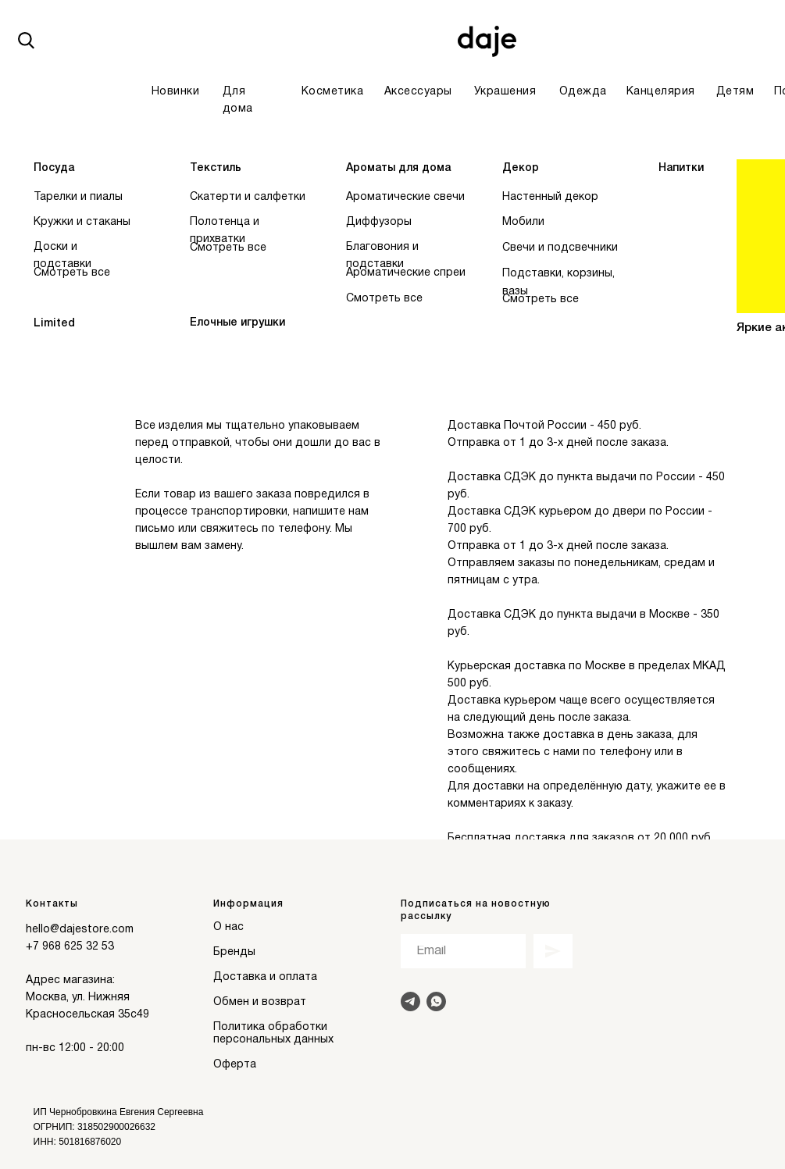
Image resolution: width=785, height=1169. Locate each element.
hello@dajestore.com (80, 930)
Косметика (333, 92)
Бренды (234, 952)
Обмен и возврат (259, 1002)
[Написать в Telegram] (410, 1001)
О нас (228, 927)
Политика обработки (270, 1027)
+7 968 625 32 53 (70, 947)
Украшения (505, 92)
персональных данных (273, 1040)
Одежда (583, 92)
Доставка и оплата (265, 977)
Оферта (234, 1065)
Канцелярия (660, 92)
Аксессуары (418, 92)
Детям (735, 92)
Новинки (176, 92)
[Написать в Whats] (436, 1001)
